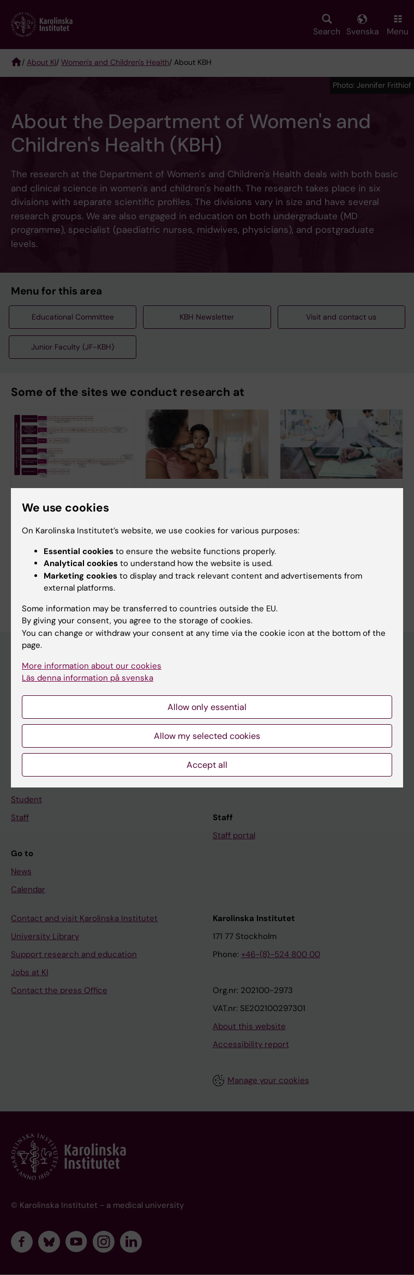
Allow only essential (207, 707)
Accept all (207, 765)
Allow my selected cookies (207, 736)
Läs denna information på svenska (87, 677)
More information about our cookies (91, 665)
